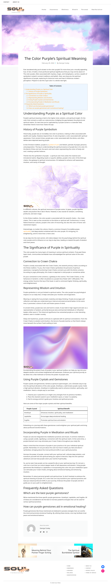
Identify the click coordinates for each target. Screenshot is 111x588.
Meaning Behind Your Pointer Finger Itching (41, 551)
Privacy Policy (90, 570)
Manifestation (97, 9)
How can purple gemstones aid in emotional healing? (45, 108)
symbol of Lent (54, 145)
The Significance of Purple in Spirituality (38, 93)
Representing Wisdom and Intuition (39, 98)
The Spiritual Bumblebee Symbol (70, 551)
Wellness (65, 9)
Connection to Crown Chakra (37, 96)
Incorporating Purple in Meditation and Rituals (42, 102)
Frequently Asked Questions (34, 104)
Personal (84, 9)
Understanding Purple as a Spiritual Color (38, 89)
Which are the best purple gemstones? (40, 106)
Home (44, 9)
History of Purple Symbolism (36, 91)
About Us (88, 566)
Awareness (54, 9)
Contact (6, 2)
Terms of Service (91, 572)
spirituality (27, 231)
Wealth (75, 9)
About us (16, 2)
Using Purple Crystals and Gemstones (40, 100)
